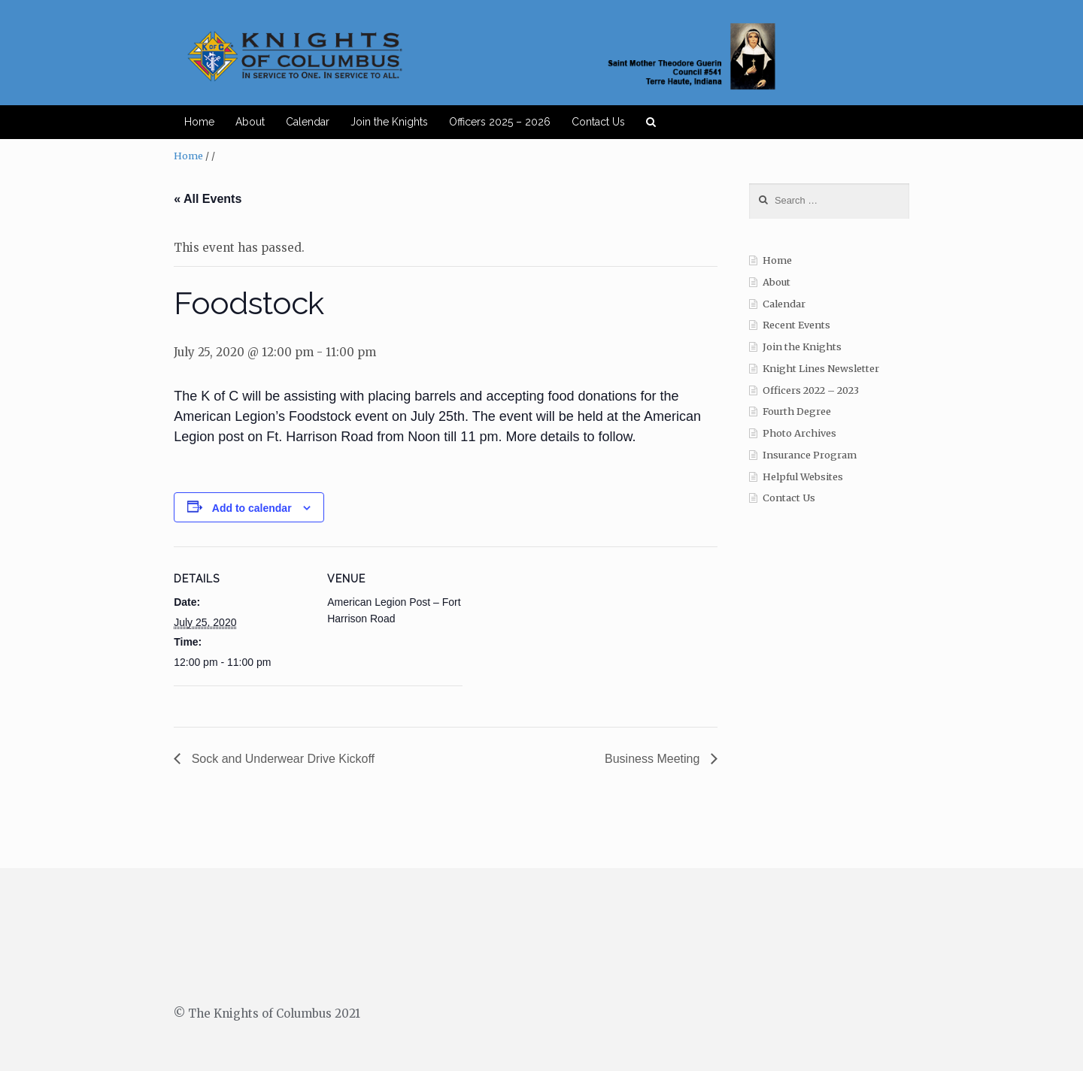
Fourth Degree (797, 411)
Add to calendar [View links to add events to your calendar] (252, 508)
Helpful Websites (803, 476)
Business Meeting (654, 758)
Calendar (307, 122)
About (250, 122)
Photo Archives (799, 433)
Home (199, 122)
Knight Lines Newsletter (821, 368)
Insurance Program (810, 455)
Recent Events (796, 325)
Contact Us (598, 122)
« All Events (207, 198)
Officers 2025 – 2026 (500, 122)
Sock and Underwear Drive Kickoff (281, 758)
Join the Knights (389, 122)
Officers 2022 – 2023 (811, 390)
